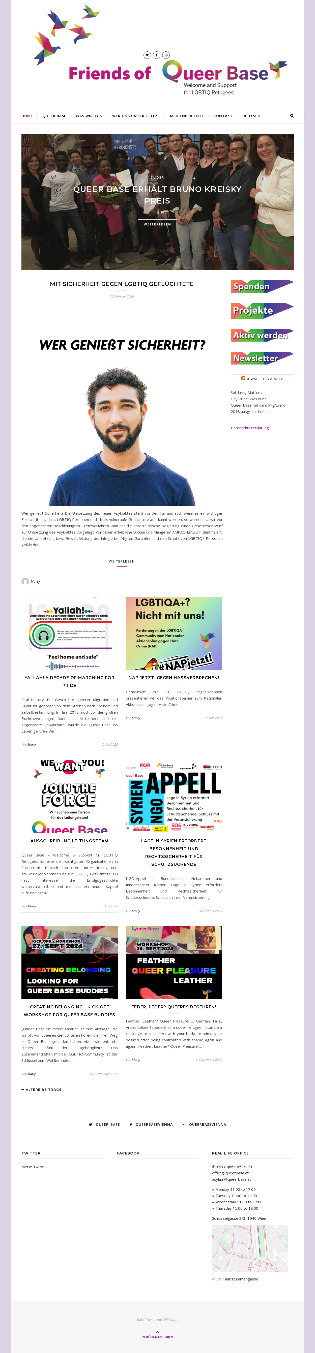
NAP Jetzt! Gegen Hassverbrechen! (174, 677)
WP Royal (170, 1319)
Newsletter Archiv (264, 379)
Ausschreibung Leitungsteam (70, 841)
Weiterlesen (122, 561)
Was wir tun (89, 115)
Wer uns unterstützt (136, 115)
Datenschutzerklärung (250, 427)
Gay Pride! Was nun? (248, 398)
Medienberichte (187, 115)
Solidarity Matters (246, 392)
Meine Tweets (34, 1166)
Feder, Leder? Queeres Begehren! (173, 1007)
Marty (35, 581)
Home (27, 115)
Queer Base (54, 115)
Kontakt (223, 115)
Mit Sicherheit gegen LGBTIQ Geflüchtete (122, 284)
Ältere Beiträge (41, 1090)
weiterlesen (157, 224)
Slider (157, 177)
